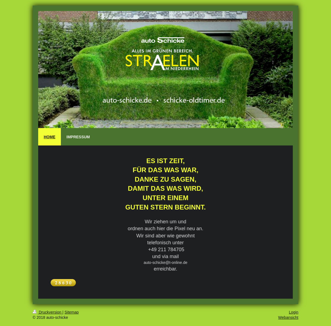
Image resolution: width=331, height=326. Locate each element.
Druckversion (47, 312)
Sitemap (71, 312)
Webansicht (288, 317)
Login (293, 312)
